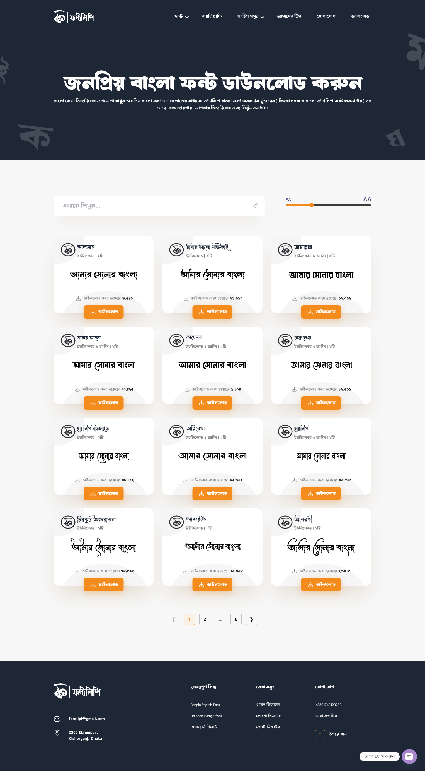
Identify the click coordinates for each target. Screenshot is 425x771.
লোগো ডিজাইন (268, 716)
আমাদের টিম (289, 16)
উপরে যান (331, 734)
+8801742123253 (328, 705)
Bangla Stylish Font (205, 705)
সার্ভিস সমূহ (247, 16)
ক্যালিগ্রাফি (211, 16)
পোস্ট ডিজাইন (268, 727)
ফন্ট (178, 16)
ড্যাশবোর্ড (360, 16)
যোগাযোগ (326, 16)
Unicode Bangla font (206, 716)
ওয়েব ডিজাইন (268, 705)
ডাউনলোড (103, 312)
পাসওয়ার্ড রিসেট (204, 727)
